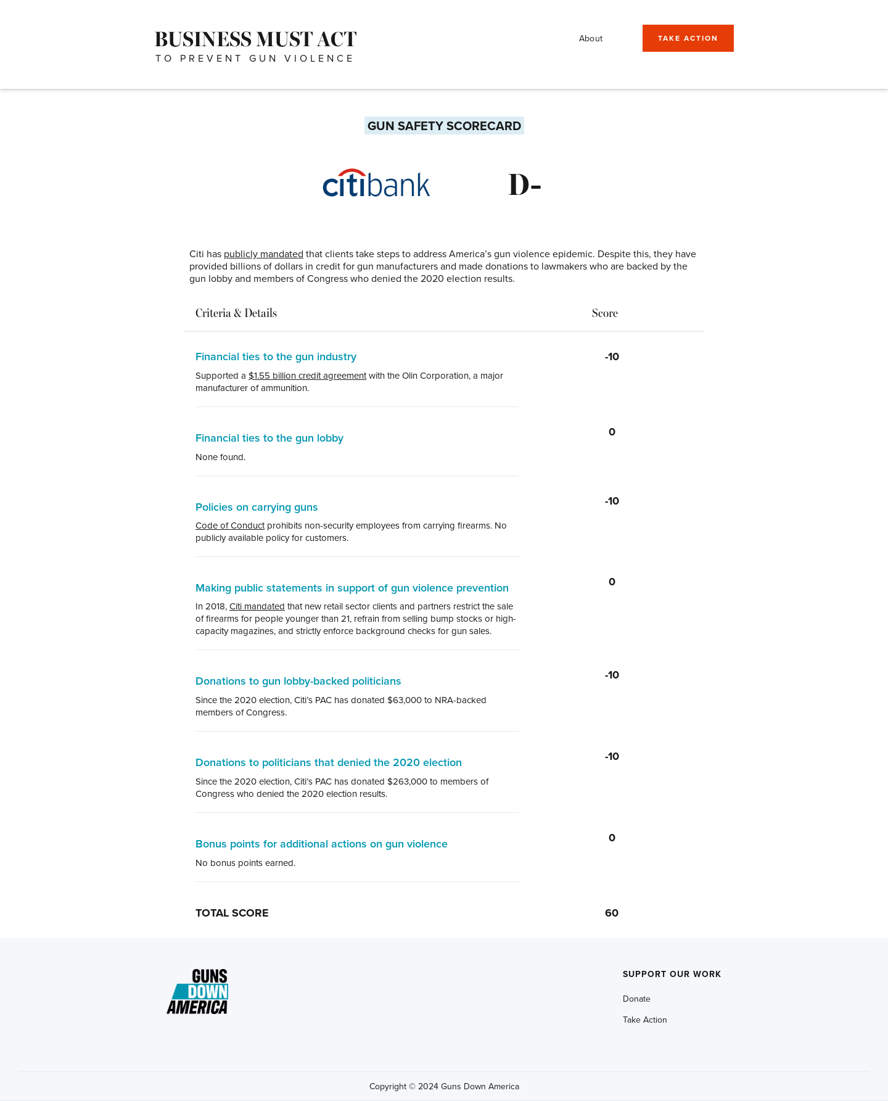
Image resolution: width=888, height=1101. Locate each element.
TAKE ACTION (688, 38)
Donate (637, 999)
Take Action (645, 1020)
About (590, 38)
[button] (627, 35)
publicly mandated (263, 253)
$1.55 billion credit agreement (307, 375)
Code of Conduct (230, 525)
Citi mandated (257, 606)
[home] (255, 38)
